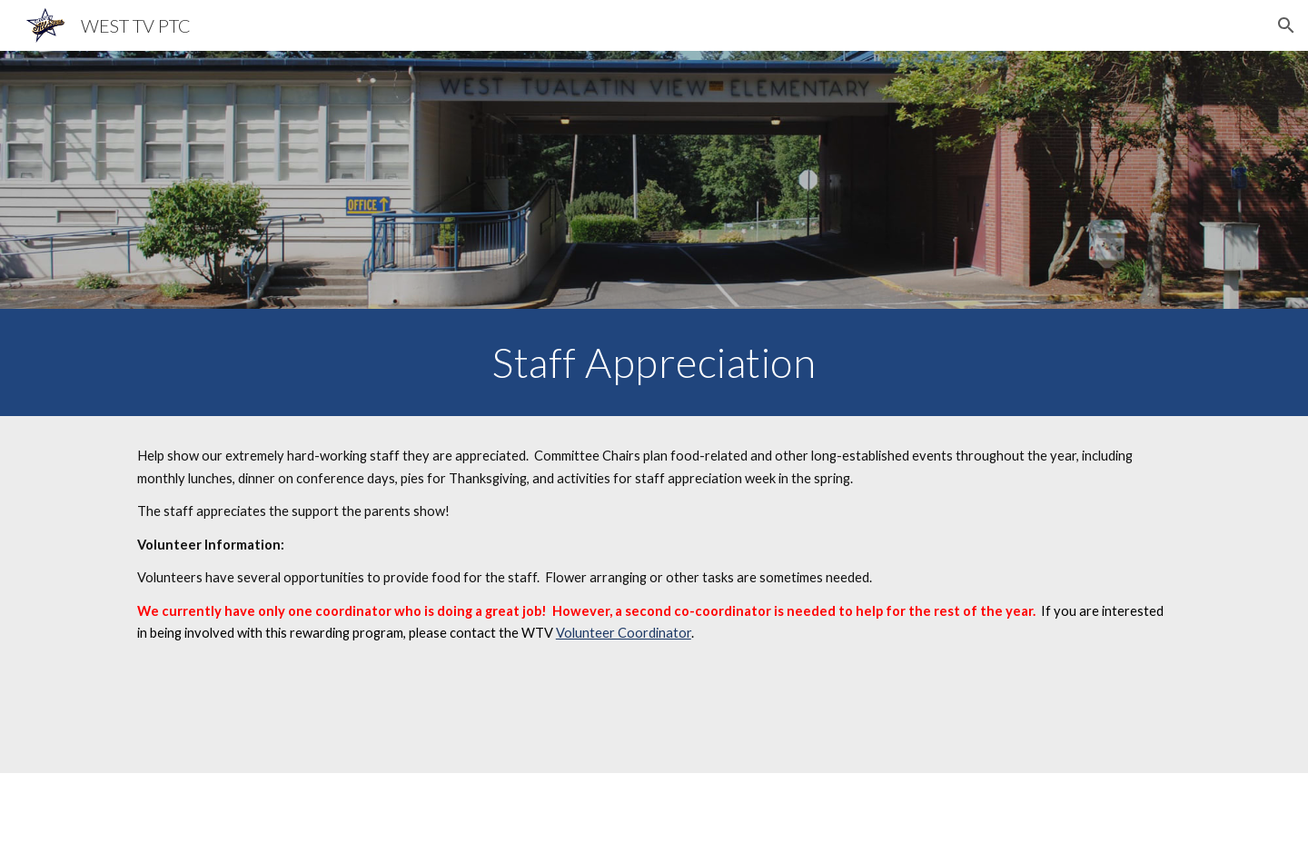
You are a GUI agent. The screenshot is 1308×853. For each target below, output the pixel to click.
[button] (1286, 25)
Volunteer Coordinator (623, 632)
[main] (654, 362)
